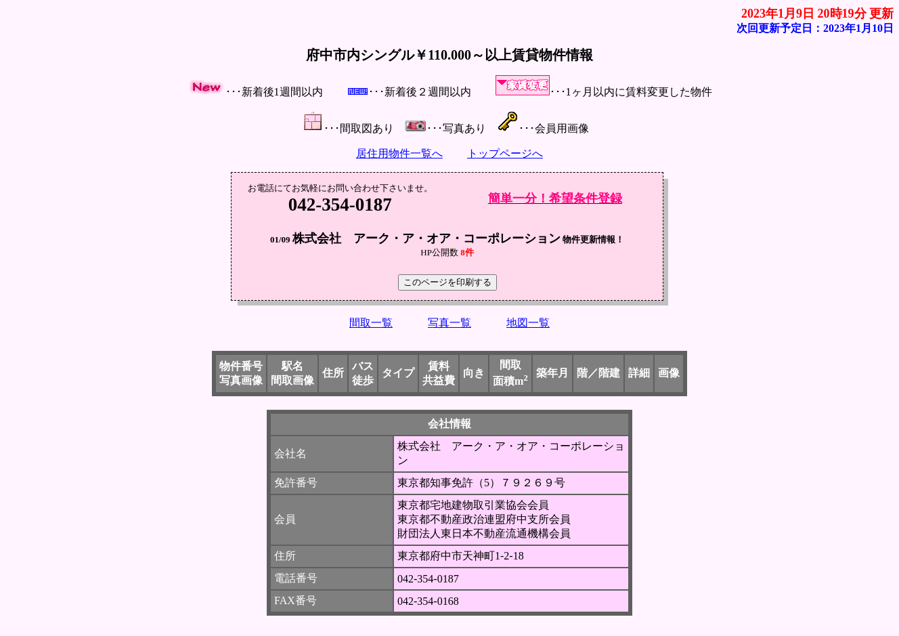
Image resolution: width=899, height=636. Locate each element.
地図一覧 (528, 322)
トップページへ (505, 153)
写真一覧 (449, 322)
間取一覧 (371, 322)
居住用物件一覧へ (399, 153)
